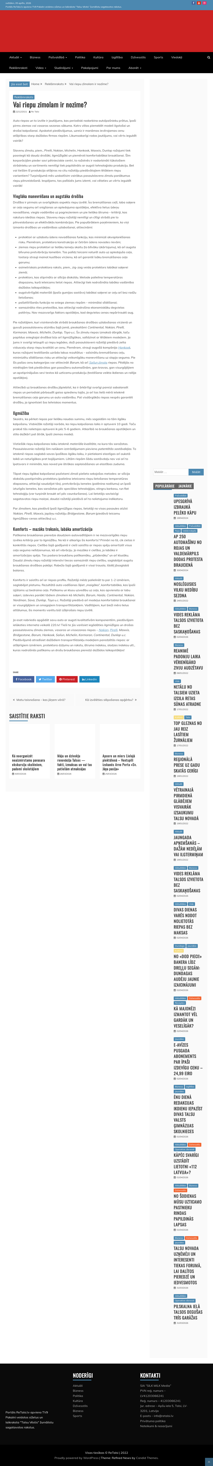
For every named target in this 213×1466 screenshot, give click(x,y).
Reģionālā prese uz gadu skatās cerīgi (187, 765)
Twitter (45, 679)
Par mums (113, 68)
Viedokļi (176, 57)
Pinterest (67, 679)
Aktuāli (14, 57)
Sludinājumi (62, 68)
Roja (177, 530)
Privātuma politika (153, 1421)
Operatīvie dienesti (184, 1149)
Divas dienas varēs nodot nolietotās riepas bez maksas (185, 921)
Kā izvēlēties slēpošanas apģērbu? (109, 700)
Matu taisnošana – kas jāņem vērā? (40, 700)
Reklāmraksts (23, 97)
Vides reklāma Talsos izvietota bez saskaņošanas (188, 623)
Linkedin (89, 679)
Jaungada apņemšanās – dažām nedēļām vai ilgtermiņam (188, 845)
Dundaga (179, 945)
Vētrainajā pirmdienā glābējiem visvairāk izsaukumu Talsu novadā (186, 804)
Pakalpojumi (89, 68)
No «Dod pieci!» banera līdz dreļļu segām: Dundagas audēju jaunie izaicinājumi (188, 970)
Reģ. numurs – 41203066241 (160, 1401)
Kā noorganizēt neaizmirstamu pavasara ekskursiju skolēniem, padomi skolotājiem (28, 762)
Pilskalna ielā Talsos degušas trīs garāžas (188, 1312)
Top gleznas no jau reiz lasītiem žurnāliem (188, 731)
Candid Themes (147, 1458)
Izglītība (117, 57)
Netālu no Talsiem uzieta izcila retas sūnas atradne (187, 695)
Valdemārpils (189, 530)
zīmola (102, 362)
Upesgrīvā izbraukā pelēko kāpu (185, 507)
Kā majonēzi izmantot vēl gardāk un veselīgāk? (185, 1017)
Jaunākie (185, 486)
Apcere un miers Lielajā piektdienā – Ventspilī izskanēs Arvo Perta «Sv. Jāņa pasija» (120, 762)
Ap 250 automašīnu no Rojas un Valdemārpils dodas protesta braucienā (188, 550)
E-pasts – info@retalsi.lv (157, 1416)
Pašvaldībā (56, 57)
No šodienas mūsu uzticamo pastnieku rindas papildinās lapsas (188, 1210)
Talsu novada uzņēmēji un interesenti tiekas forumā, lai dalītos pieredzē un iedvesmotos (187, 1265)
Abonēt (133, 68)
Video (40, 68)
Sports (158, 57)
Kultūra (98, 57)
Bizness (35, 57)
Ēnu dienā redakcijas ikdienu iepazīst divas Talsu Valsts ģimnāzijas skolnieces (188, 1114)
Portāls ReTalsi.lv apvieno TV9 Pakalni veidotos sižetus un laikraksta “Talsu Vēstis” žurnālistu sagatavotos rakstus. (64, 6)
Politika (80, 57)
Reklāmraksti (18, 68)
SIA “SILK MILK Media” (155, 1385)
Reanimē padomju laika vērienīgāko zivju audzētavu (188, 659)
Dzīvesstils (138, 57)
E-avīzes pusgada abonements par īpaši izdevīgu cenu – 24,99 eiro (188, 1059)
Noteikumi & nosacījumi (156, 1426)
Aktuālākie (180, 526)
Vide (177, 681)
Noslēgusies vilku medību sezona (186, 589)
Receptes (180, 1002)
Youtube (199, 3)
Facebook (193, 3)
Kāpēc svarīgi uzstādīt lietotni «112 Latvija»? (186, 1163)
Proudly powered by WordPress (77, 1458)
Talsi (188, 717)
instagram (204, 3)
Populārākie (164, 486)
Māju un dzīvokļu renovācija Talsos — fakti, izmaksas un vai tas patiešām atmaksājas (74, 762)
